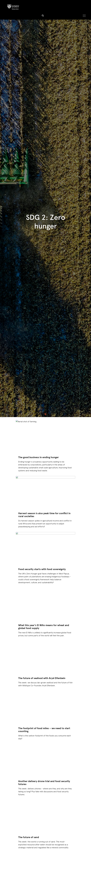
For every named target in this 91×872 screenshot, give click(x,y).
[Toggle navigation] (84, 15)
